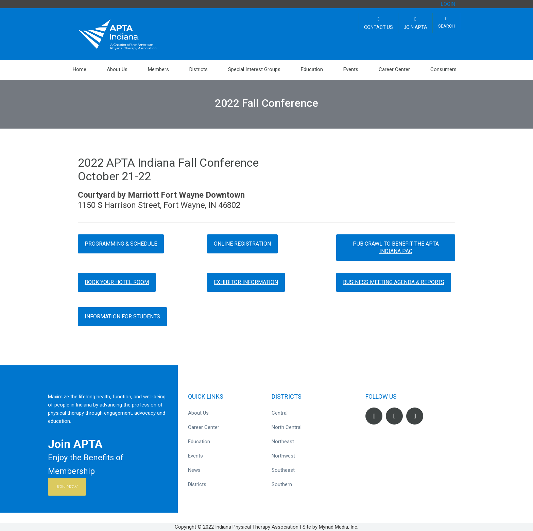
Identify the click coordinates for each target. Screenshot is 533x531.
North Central (287, 427)
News (194, 470)
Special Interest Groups (254, 69)
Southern (282, 484)
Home (79, 69)
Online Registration (242, 243)
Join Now (69, 486)
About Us (117, 69)
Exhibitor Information (246, 282)
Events (350, 69)
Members (158, 69)
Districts (198, 69)
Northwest (283, 456)
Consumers (443, 69)
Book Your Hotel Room (117, 282)
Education (312, 69)
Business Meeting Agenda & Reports (393, 282)
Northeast (283, 441)
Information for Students (122, 316)
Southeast (283, 470)
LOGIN (448, 4)
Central (280, 413)
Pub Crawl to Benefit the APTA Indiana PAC (396, 247)
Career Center (394, 69)
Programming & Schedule (121, 243)
